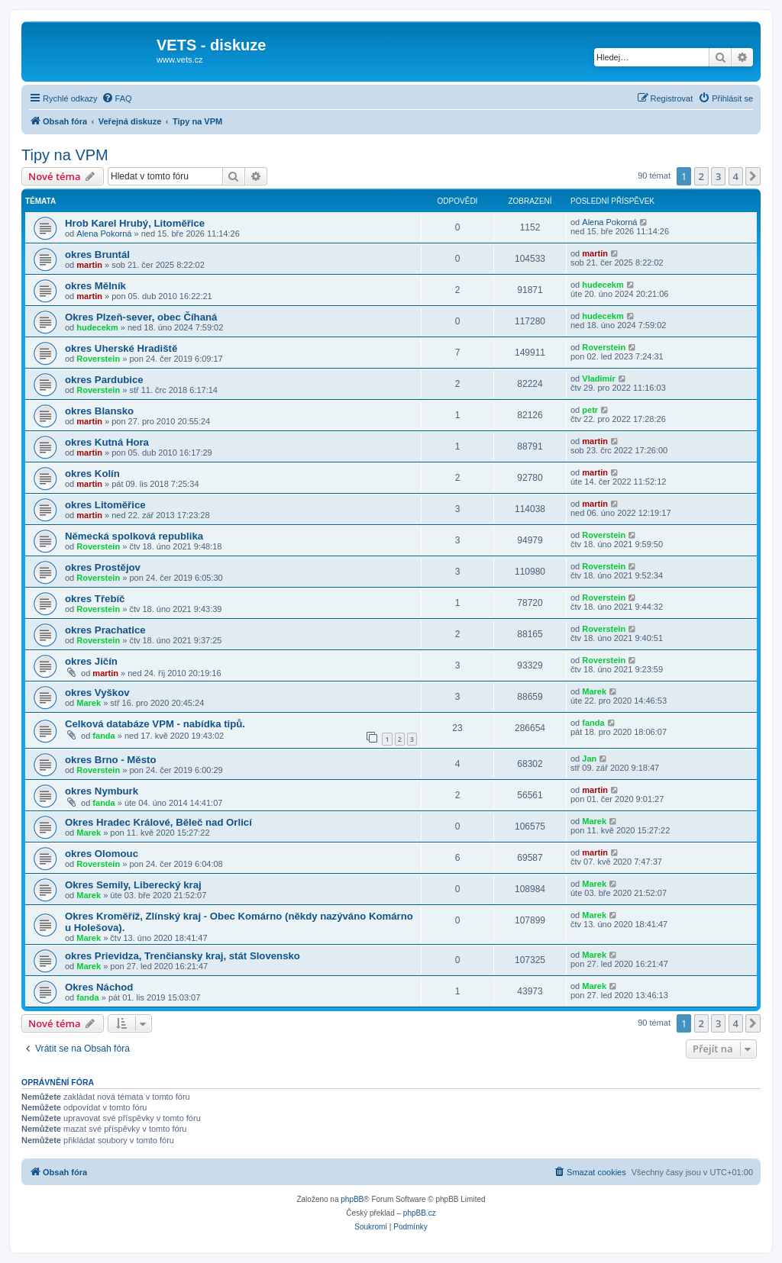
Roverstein (98, 358)
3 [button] (718, 176)
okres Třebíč (94, 598)
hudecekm (602, 284)
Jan (589, 758)
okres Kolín (92, 473)
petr (590, 409)
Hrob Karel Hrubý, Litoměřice (135, 223)
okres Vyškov (97, 692)
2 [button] (701, 176)
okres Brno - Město (110, 759)
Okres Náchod (99, 987)
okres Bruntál (97, 254)
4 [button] (735, 176)
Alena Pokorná (103, 233)
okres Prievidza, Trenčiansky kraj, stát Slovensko (182, 956)
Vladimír (598, 378)
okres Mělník (95, 286)
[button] (753, 176)
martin (89, 264)
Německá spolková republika (134, 536)
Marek (88, 702)
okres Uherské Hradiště (121, 348)
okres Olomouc (101, 853)
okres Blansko (99, 411)
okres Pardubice (104, 379)
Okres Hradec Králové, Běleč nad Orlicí (158, 822)
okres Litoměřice (105, 505)
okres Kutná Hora (107, 442)
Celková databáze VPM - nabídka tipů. (155, 724)
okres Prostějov (103, 567)
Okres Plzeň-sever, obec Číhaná (141, 317)
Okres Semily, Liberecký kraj (133, 885)
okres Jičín (91, 661)
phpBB (352, 1199)
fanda (103, 735)
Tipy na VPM (64, 155)
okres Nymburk (101, 791)
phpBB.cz (419, 1213)
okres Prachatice (105, 630)
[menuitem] (117, 98)
